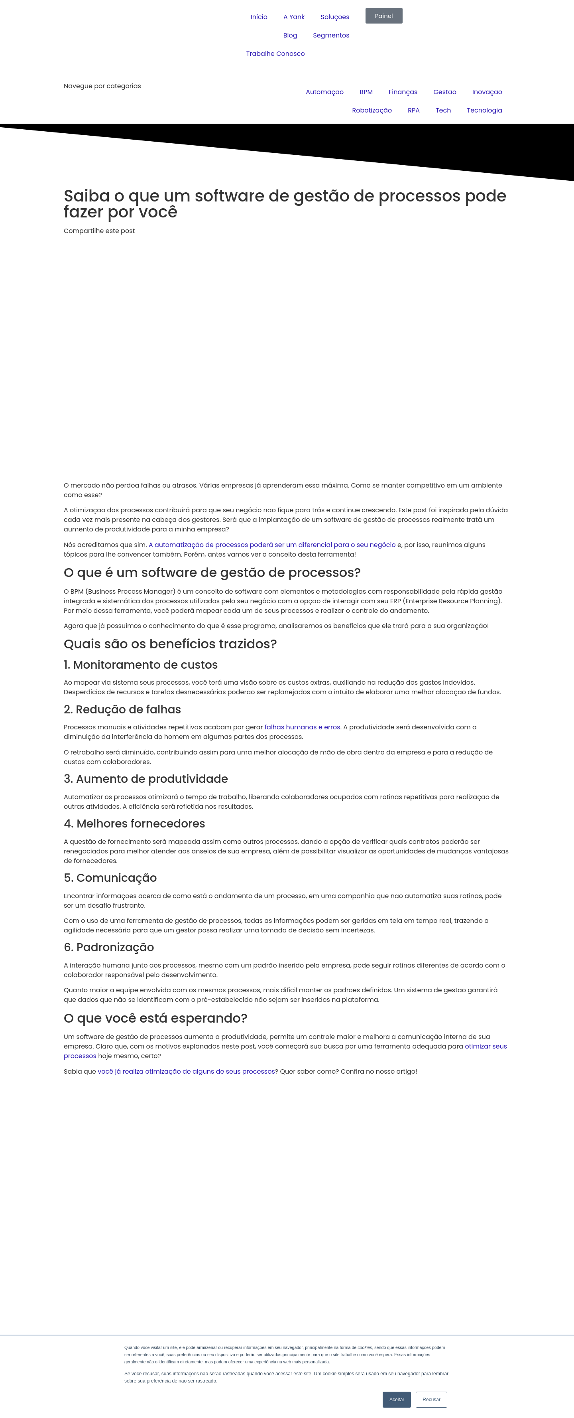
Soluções (335, 17)
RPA (414, 110)
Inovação (487, 92)
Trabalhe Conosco (275, 53)
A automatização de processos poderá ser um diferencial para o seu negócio (272, 544)
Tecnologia (484, 110)
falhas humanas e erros (302, 727)
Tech (443, 110)
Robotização (372, 110)
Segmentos (331, 35)
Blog (290, 35)
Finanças (403, 92)
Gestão (444, 92)
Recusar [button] (431, 1399)
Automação (325, 92)
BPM (366, 92)
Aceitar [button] (396, 1399)
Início (259, 17)
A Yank (294, 17)
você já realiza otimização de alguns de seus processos (186, 1071)
